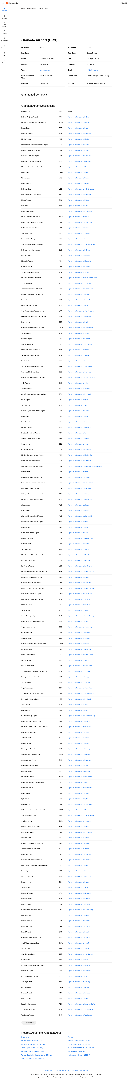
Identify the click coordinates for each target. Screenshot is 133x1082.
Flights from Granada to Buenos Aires (81, 571)
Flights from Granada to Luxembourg (80, 538)
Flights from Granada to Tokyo (78, 433)
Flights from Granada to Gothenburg (80, 910)
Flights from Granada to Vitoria (78, 838)
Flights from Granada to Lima (78, 472)
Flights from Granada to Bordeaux (79, 461)
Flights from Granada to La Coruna (80, 566)
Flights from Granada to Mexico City (80, 455)
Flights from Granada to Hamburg (79, 477)
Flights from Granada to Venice (78, 355)
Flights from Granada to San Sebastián (81, 244)
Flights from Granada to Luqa (78, 522)
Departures (25, 1037)
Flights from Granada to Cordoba (79, 821)
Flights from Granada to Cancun (79, 721)
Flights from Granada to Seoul (78, 444)
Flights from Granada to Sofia (78, 710)
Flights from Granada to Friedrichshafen (81, 1004)
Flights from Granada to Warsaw (79, 339)
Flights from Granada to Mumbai (79, 810)
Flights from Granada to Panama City (80, 289)
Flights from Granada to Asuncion (79, 876)
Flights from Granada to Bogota (78, 577)
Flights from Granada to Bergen (78, 882)
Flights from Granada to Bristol (78, 932)
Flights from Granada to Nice (78, 206)
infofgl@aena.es (92, 70)
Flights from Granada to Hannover (79, 854)
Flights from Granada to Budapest (79, 134)
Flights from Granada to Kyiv (77, 976)
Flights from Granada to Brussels (79, 300)
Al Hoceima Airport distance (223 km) (81, 1048)
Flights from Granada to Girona (78, 987)
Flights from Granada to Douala (78, 743)
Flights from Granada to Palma (78, 117)
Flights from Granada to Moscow (79, 167)
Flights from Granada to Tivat (78, 887)
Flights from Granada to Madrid (78, 122)
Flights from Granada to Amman (79, 754)
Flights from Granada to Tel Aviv (79, 599)
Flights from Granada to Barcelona (79, 156)
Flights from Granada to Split (77, 799)
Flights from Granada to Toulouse (79, 283)
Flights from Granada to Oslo (78, 383)
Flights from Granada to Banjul (78, 915)
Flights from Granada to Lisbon (78, 183)
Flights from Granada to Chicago (79, 494)
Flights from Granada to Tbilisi (78, 610)
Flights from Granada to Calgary (79, 937)
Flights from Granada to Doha (78, 416)
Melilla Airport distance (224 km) (32, 1051)
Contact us (84, 1070)
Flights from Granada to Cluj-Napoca (80, 954)
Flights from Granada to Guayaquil (79, 450)
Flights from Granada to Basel (78, 621)
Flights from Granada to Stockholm (80, 344)
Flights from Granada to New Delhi (79, 804)
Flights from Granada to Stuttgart (79, 605)
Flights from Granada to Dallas (78, 644)
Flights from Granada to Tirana (78, 849)
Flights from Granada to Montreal (79, 727)
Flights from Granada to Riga (78, 765)
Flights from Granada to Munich (78, 217)
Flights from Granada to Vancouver (80, 366)
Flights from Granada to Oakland (79, 965)
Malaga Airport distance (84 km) (32, 1041)
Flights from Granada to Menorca (79, 427)
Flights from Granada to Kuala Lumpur (81, 588)
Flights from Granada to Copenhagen (80, 627)
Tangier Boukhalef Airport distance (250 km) (36, 1055)
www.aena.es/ (45, 70)
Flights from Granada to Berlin (78, 322)
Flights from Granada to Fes (77, 361)
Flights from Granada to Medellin (79, 555)
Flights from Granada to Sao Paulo (80, 594)
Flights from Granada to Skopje (78, 948)
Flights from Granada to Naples (78, 150)
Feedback (74, 1070)
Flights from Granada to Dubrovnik (79, 788)
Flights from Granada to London (79, 560)
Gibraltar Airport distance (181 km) (33, 1044)
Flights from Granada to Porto (78, 172)
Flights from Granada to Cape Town (80, 688)
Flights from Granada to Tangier (79, 272)
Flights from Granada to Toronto (79, 671)
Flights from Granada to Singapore (79, 677)
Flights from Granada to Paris (78, 128)
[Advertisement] (66, 24)
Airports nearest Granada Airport (32, 1058)
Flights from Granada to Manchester (80, 499)
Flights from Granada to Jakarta (79, 843)
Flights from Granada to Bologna (79, 250)
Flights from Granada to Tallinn (78, 738)
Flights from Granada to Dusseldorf (80, 294)
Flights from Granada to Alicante (79, 389)
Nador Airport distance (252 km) (79, 1055)
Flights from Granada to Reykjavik (79, 699)
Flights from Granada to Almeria (79, 771)
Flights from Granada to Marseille (79, 261)
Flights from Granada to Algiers (78, 505)
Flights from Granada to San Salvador (81, 815)
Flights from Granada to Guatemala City (81, 716)
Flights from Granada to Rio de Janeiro (81, 377)
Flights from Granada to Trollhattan (80, 1015)
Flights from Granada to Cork (78, 527)
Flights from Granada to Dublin (78, 544)
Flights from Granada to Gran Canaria (81, 311)
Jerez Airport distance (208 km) (32, 1048)
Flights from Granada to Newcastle (80, 832)
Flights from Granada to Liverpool (79, 893)
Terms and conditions (61, 1070)
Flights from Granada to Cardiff (78, 943)
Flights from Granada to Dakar (78, 510)
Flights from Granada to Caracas (79, 638)
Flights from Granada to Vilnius (78, 333)
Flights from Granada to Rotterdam (80, 211)
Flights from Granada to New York (79, 394)
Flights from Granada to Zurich (78, 549)
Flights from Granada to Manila (78, 782)
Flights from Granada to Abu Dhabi (80, 516)
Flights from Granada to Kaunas (79, 899)
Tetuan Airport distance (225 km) (79, 1051)
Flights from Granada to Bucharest (79, 488)
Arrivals (70, 1037)
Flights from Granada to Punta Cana (80, 655)
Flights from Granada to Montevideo (80, 777)
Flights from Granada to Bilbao (78, 200)
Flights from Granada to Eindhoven (80, 666)
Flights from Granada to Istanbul (79, 239)
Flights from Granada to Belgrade (79, 195)
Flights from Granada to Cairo (78, 533)
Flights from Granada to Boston (78, 411)
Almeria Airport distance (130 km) (79, 1041)
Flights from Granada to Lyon (78, 960)
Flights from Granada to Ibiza (78, 422)
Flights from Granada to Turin (78, 405)
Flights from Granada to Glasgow (79, 583)
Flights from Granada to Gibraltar (79, 267)
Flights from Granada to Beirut (78, 865)
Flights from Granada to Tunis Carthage (81, 616)
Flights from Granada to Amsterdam (80, 161)
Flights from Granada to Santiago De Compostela (85, 466)
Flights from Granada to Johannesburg (81, 693)
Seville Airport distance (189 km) (79, 1044)
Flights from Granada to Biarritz (78, 998)
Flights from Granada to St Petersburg (81, 189)
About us (48, 1070)
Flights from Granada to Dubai (78, 228)
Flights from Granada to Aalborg (79, 982)
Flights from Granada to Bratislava (79, 971)
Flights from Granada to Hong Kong (80, 222)
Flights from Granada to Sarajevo (79, 860)
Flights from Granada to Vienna (78, 178)
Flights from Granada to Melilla (78, 139)
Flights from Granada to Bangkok (79, 760)
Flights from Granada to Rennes (79, 993)
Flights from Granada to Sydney (79, 682)
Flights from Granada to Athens (78, 438)
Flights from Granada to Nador (78, 793)
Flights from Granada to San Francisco (81, 483)
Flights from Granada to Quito (78, 400)
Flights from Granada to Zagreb (78, 660)
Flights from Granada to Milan (78, 305)
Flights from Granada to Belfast (78, 826)
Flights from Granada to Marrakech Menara (83, 278)
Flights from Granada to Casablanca (80, 328)
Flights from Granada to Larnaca (79, 255)
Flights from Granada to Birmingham (80, 749)
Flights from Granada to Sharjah (79, 233)
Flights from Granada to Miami (78, 350)
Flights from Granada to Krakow (79, 904)
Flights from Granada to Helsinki (79, 732)
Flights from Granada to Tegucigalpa (80, 1009)
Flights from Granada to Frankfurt (79, 316)
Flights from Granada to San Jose (79, 372)
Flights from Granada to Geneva (79, 632)
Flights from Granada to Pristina (79, 921)
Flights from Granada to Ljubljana (79, 649)
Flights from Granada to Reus (78, 871)
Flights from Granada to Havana (79, 926)
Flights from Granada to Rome (78, 145)
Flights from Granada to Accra (78, 705)
